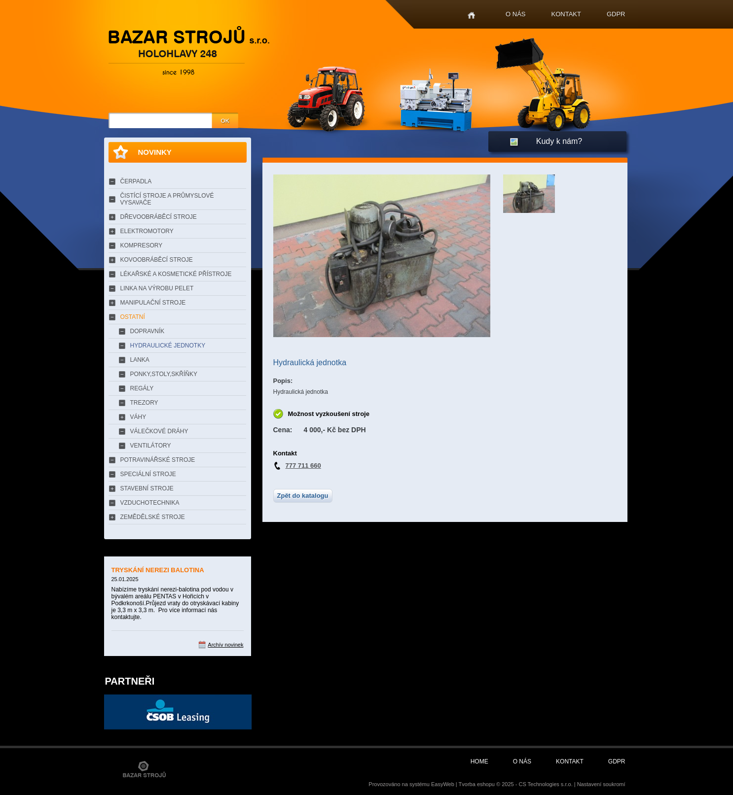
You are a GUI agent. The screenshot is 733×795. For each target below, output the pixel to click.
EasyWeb (442, 784)
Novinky (155, 152)
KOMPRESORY (141, 245)
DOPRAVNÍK (147, 331)
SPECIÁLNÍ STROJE (148, 474)
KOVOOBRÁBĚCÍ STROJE (156, 259)
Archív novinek (225, 645)
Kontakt (566, 14)
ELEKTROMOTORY (147, 231)
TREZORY (144, 402)
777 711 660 (303, 465)
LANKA (139, 359)
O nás (515, 14)
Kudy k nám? (559, 141)
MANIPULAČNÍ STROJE (153, 302)
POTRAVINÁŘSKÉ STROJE (157, 459)
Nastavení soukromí (601, 784)
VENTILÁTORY (150, 445)
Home (471, 15)
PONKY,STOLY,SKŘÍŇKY (164, 374)
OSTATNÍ (132, 316)
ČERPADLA (136, 181)
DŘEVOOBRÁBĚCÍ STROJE (158, 216)
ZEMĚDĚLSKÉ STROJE (152, 517)
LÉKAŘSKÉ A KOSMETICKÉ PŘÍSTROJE (176, 274)
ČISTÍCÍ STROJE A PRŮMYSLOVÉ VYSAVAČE (167, 199)
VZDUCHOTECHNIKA (150, 502)
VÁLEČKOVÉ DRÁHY (159, 431)
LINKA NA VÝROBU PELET (157, 288)
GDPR (616, 14)
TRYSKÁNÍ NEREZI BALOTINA (157, 570)
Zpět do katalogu (303, 495)
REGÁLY (142, 388)
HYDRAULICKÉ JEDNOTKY (168, 345)
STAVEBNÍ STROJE (147, 488)
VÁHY (138, 417)
